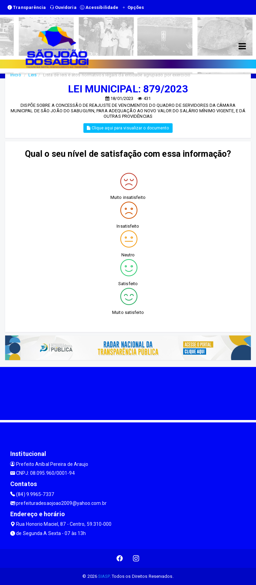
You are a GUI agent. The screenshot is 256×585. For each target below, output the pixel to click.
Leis (32, 74)
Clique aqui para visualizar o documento (128, 128)
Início (15, 74)
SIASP (104, 576)
